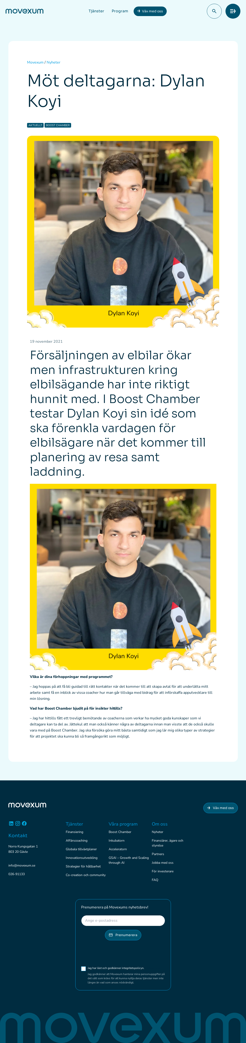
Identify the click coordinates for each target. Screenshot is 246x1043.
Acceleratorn (118, 849)
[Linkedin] (11, 825)
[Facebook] (24, 825)
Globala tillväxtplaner (81, 849)
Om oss (160, 824)
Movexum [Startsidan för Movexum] (35, 62)
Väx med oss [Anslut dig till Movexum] (220, 808)
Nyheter (157, 832)
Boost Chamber (58, 125)
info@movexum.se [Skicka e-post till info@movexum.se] (21, 865)
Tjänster (96, 11)
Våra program (123, 824)
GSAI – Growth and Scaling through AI (129, 860)
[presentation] (116, 953)
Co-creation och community (86, 875)
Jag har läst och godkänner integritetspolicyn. (125, 968)
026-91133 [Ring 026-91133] (16, 874)
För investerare (162, 871)
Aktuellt (35, 125)
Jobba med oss (162, 862)
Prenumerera (123, 935)
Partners (158, 854)
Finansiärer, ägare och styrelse (167, 843)
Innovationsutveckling (81, 858)
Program (120, 11)
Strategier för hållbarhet (83, 866)
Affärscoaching (76, 840)
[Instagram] (18, 825)
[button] (214, 11)
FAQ (155, 880)
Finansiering (74, 832)
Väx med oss (152, 11)
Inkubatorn (117, 840)
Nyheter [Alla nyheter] (53, 62)
